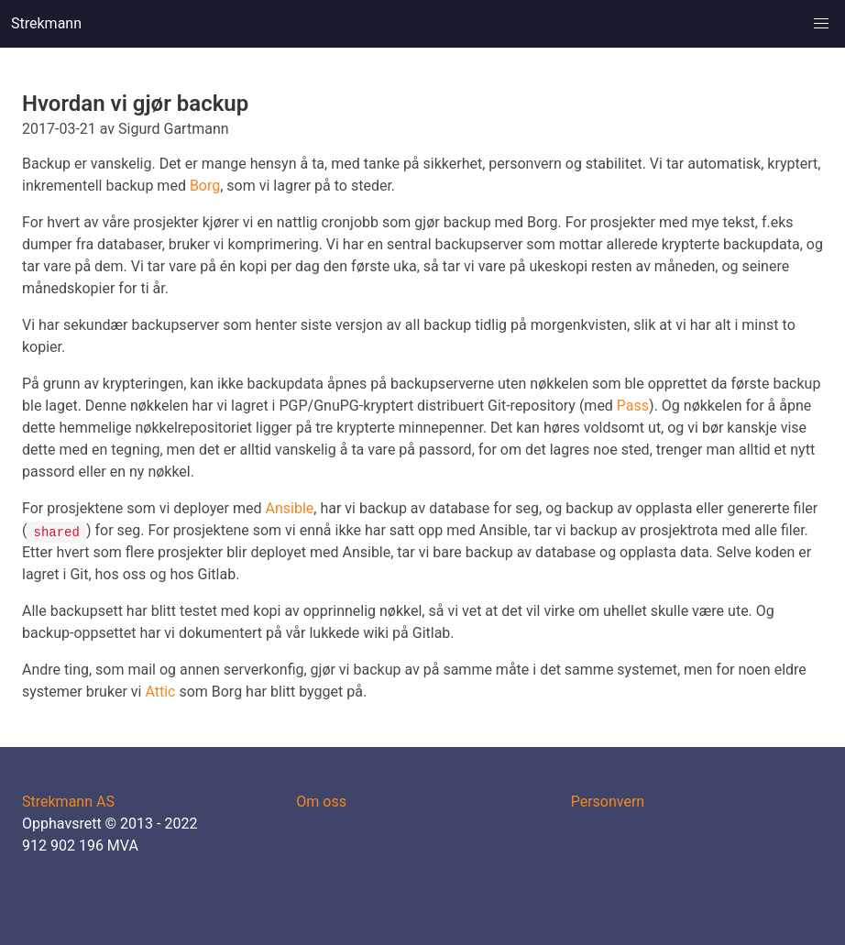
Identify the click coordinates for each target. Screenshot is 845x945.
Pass (633, 405)
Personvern (608, 801)
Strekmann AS (68, 801)
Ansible (290, 508)
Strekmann (46, 23)
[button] (821, 24)
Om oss (321, 801)
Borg (205, 185)
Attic (160, 691)
